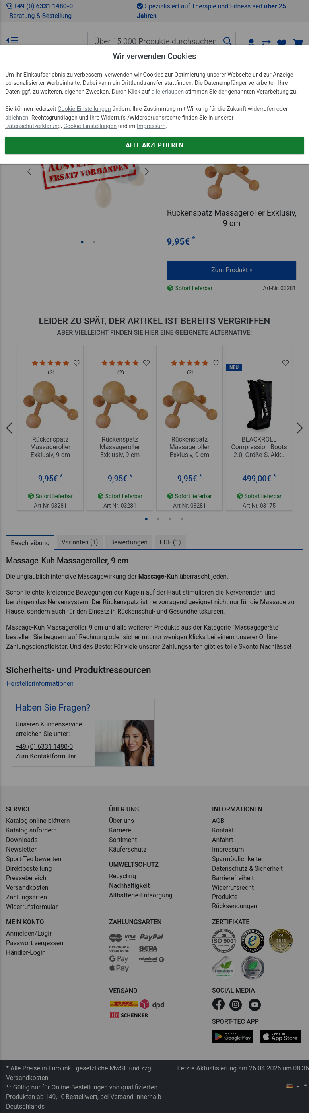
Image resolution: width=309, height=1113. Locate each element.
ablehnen (17, 117)
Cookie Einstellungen (84, 109)
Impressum (151, 126)
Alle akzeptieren (154, 145)
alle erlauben (168, 91)
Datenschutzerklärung (33, 126)
